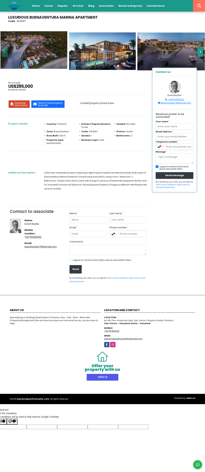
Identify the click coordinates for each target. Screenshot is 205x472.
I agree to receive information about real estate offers (102, 260)
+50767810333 (111, 331)
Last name (116, 213)
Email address (164, 131)
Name (74, 213)
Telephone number (167, 141)
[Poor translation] (12, 422)
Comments (76, 241)
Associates (106, 5)
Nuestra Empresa (130, 5)
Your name (163, 121)
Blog (91, 5)
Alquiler (63, 5)
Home (36, 5)
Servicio (78, 5)
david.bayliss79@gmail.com (40, 246)
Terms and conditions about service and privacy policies (173, 186)
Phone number (119, 227)
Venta (48, 5)
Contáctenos (156, 5)
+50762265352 (32, 237)
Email (73, 227)
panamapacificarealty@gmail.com (123, 338)
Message (161, 151)
